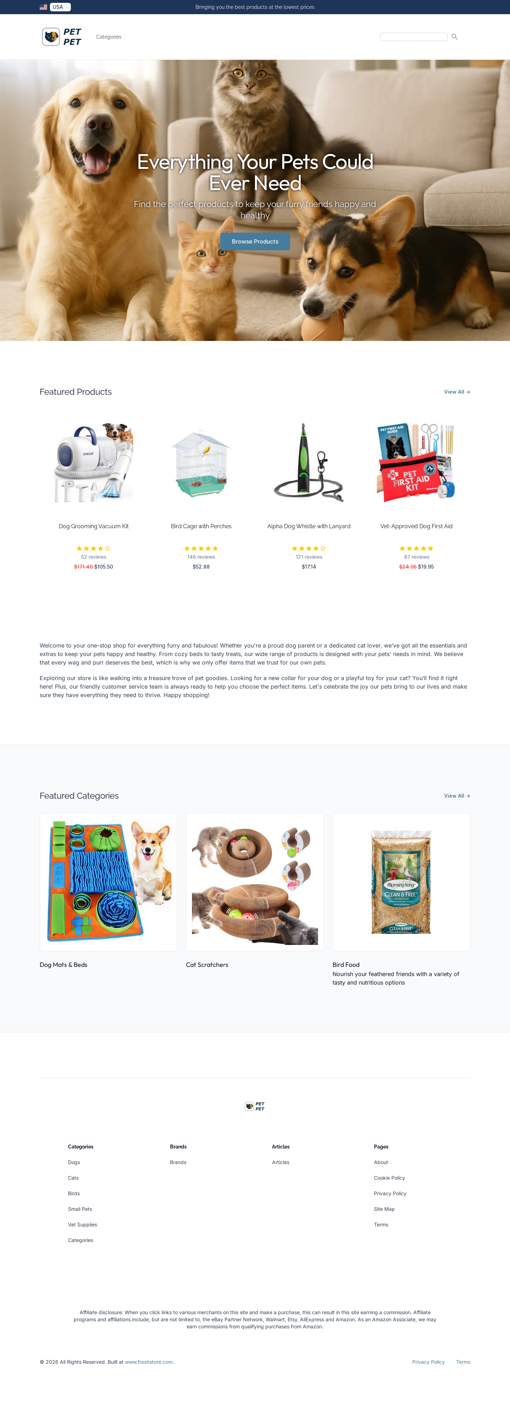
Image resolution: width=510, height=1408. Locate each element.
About (381, 1162)
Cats (73, 1178)
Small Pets (80, 1209)
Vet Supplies (82, 1224)
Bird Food (346, 964)
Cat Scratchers (207, 964)
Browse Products (255, 241)
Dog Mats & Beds (63, 964)
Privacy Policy (390, 1193)
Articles (280, 1162)
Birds (74, 1193)
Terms (381, 1224)
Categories (108, 37)
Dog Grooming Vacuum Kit (94, 526)
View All (457, 392)
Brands (178, 1162)
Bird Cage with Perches (201, 526)
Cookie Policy (389, 1178)
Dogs (74, 1162)
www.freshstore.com (148, 1362)
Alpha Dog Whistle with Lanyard (309, 526)
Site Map (384, 1209)
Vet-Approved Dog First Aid (416, 526)
